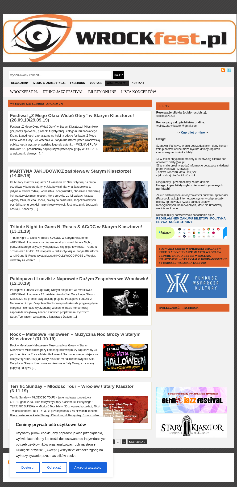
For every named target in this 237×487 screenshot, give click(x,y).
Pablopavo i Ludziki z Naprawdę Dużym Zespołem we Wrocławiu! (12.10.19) (79, 281)
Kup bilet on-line (193, 132)
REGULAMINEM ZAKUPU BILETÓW (182, 218)
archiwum (117, 82)
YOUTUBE (96, 82)
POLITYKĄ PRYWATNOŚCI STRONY (191, 220)
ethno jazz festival (63, 92)
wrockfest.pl (24, 92)
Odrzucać (54, 467)
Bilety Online (102, 92)
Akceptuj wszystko (87, 467)
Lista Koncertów (138, 92)
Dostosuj (27, 467)
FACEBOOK (77, 82)
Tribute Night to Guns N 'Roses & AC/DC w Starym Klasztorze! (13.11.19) (76, 229)
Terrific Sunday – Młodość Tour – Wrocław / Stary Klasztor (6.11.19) (72, 388)
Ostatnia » (137, 441)
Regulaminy (20, 82)
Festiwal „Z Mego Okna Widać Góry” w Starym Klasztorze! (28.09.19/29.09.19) (72, 117)
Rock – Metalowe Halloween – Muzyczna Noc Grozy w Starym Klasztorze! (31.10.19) (75, 336)
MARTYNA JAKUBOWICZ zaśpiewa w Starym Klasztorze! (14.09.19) (70, 173)
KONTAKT (138, 82)
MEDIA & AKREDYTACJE (49, 82)
